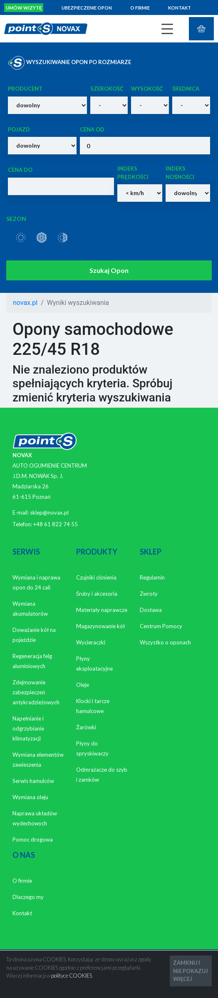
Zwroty (149, 593)
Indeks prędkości (133, 172)
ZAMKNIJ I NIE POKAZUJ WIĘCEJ (190, 970)
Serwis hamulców (33, 781)
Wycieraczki (90, 642)
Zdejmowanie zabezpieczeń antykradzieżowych (35, 692)
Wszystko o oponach (165, 642)
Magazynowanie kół (100, 626)
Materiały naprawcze (101, 610)
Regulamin (152, 577)
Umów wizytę (24, 7)
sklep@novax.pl (49, 512)
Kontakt (179, 7)
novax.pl (25, 303)
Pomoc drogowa (32, 839)
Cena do (20, 169)
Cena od (92, 129)
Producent (25, 88)
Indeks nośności (180, 172)
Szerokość (107, 88)
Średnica (185, 88)
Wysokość (147, 88)
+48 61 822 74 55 (55, 524)
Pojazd (19, 129)
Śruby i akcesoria (96, 593)
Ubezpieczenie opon (87, 7)
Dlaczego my (28, 897)
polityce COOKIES (71, 975)
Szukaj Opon (109, 270)
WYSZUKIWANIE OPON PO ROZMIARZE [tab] (69, 63)
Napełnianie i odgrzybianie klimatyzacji (28, 728)
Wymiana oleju (30, 797)
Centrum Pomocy (161, 626)
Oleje (82, 684)
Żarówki (86, 727)
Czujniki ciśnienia (96, 577)
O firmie (140, 7)
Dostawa (151, 610)
